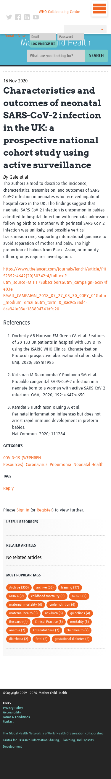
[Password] (70, 36)
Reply (8, 488)
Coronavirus (36, 464)
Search (96, 55)
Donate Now (15, 36)
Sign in (23, 510)
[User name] (43, 36)
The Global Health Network (43, 6)
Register (44, 510)
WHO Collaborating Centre (59, 12)
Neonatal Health (88, 464)
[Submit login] (43, 44)
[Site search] (56, 56)
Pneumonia (60, 464)
